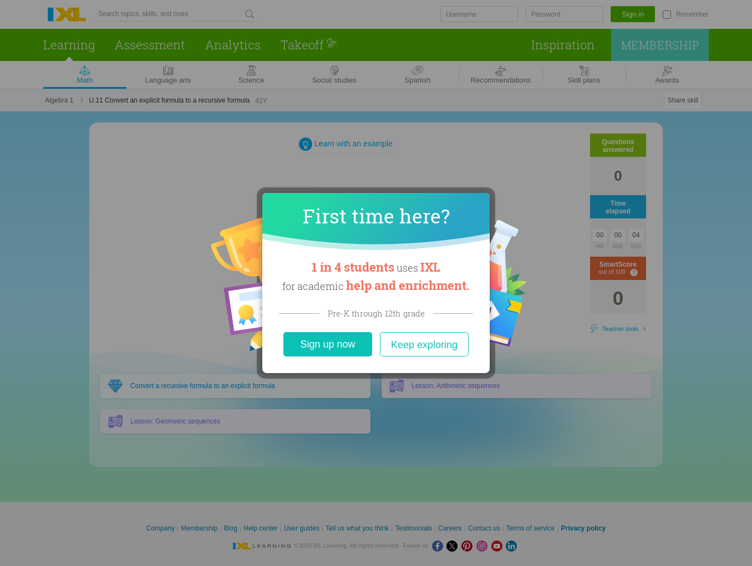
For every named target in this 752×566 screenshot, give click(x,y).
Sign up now (327, 344)
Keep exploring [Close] (424, 344)
